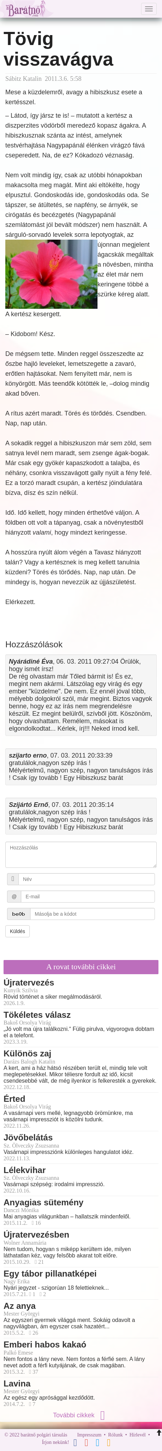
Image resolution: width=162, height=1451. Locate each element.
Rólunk (115, 1435)
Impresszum (89, 1435)
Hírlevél (137, 1435)
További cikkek (81, 1415)
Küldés (17, 931)
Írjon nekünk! (55, 1442)
